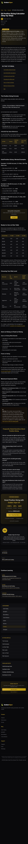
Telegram (3, 744)
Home (2, 10)
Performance (3, 720)
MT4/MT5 (5, 611)
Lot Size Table (5, 647)
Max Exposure (5, 656)
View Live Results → (14, 691)
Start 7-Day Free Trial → (14, 515)
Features (3, 717)
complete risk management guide (17, 325)
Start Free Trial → (14, 689)
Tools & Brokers (6, 617)
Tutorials (9, 10)
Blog (5, 10)
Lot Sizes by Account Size (9, 76)
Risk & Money (5, 614)
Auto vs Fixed (5, 653)
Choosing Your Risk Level (9, 79)
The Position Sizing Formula (9, 69)
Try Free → (14, 217)
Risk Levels (4, 650)
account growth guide (6, 371)
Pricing (2, 722)
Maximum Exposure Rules (9, 85)
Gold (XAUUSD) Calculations (10, 72)
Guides (4, 620)
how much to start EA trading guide (10, 421)
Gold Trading (5, 608)
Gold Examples (5, 644)
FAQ (4, 89)
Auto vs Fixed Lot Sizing (9, 82)
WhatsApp (3, 748)
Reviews (4, 623)
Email (2, 746)
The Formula (5, 641)
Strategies (5, 629)
